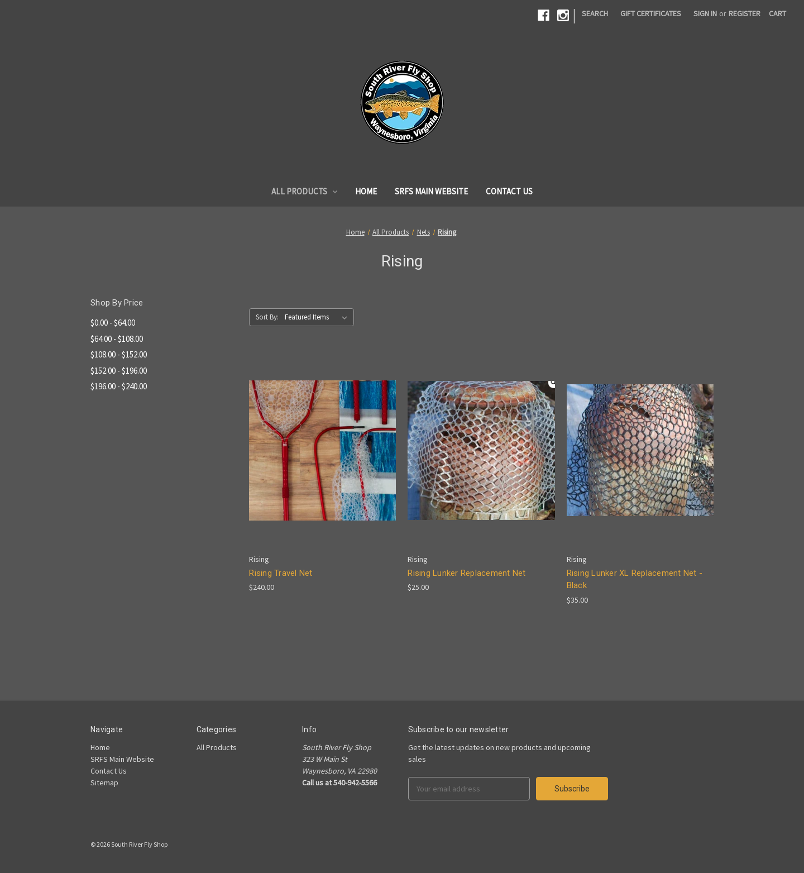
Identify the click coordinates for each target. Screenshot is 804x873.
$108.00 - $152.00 (118, 354)
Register (744, 13)
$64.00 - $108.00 (116, 338)
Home (366, 191)
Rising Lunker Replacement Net (466, 573)
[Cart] (777, 13)
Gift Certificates (650, 13)
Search (595, 13)
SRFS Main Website (431, 191)
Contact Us (509, 191)
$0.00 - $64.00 (112, 322)
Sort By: (267, 317)
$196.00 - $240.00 (118, 386)
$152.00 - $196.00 (118, 370)
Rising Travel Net (280, 573)
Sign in (705, 13)
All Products (304, 191)
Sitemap (104, 782)
